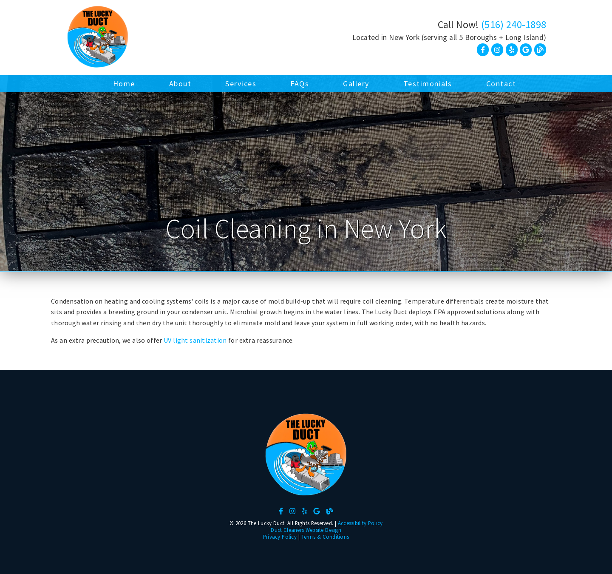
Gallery (356, 83)
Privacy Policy (280, 536)
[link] (98, 37)
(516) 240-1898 (513, 24)
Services (240, 83)
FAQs (299, 83)
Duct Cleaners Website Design (306, 529)
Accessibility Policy (360, 523)
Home (124, 83)
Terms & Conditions (325, 536)
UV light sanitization (195, 340)
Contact (501, 83)
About (180, 83)
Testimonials (427, 83)
